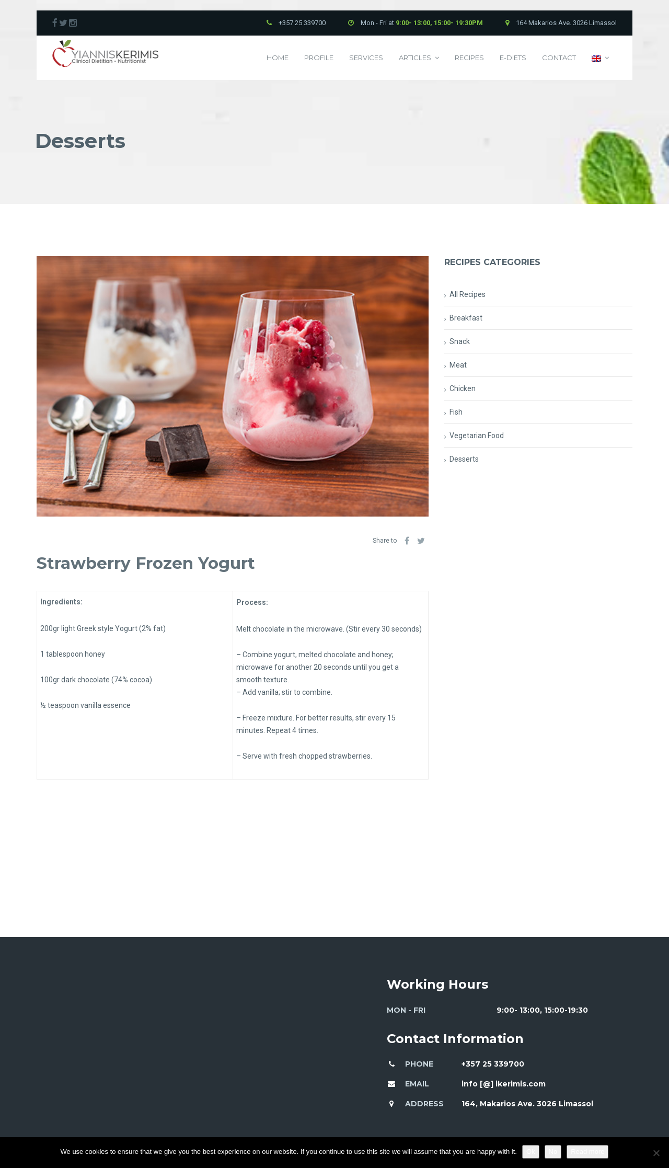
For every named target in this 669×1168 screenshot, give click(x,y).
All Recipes (467, 294)
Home (278, 57)
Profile (318, 57)
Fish (456, 412)
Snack (459, 341)
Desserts (464, 459)
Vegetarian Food (476, 435)
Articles (419, 58)
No (553, 1151)
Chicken (462, 388)
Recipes (469, 57)
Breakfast (465, 318)
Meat (458, 365)
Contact (559, 57)
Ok (530, 1151)
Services (366, 57)
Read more (587, 1151)
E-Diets (513, 57)
